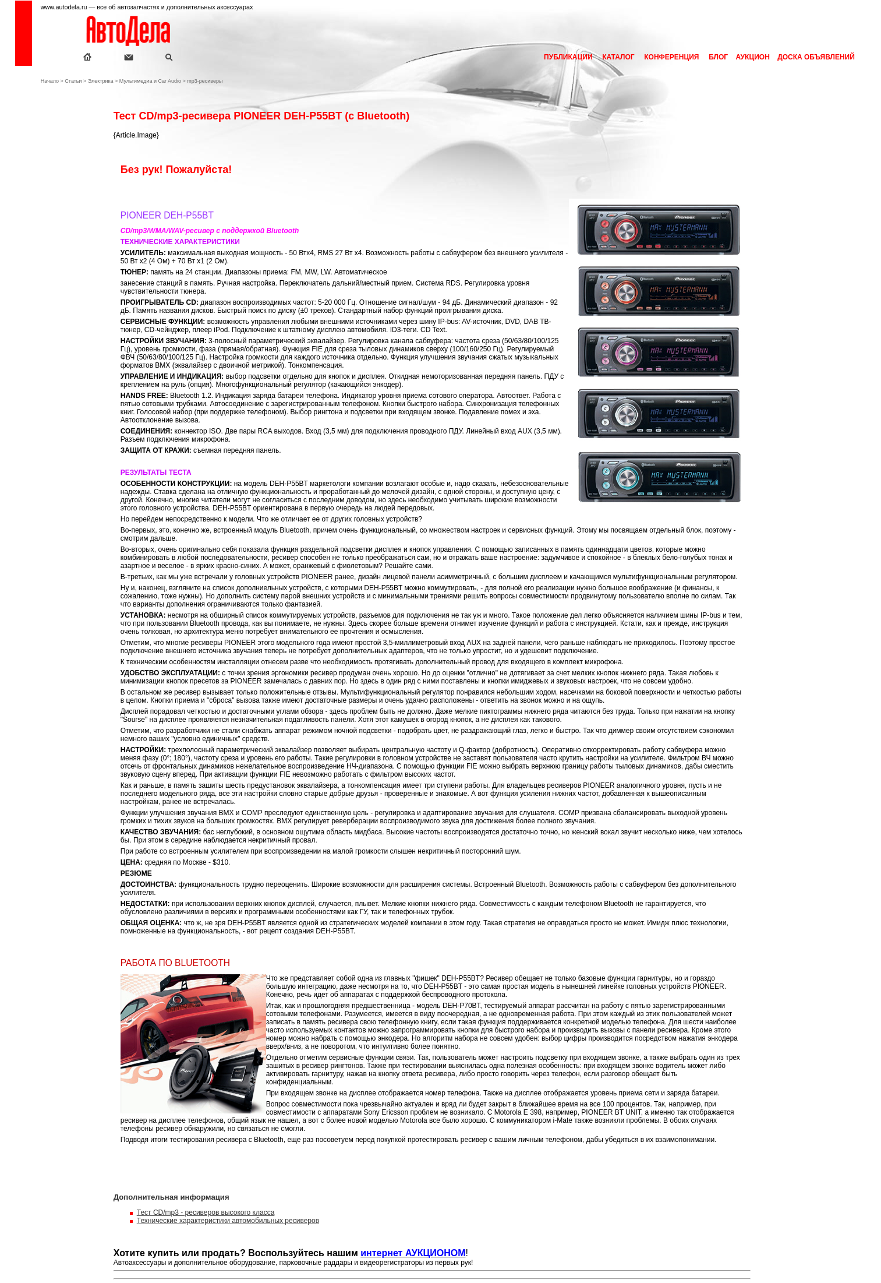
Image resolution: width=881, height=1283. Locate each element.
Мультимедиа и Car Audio (150, 81)
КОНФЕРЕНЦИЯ (671, 57)
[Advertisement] (67, 285)
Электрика (101, 81)
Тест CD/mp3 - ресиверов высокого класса (206, 1212)
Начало (50, 81)
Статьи (73, 81)
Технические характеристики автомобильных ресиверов (228, 1221)
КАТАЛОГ (618, 57)
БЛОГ (717, 57)
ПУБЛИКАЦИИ (568, 57)
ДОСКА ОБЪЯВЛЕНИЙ (815, 57)
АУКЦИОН (752, 57)
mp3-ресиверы (204, 81)
